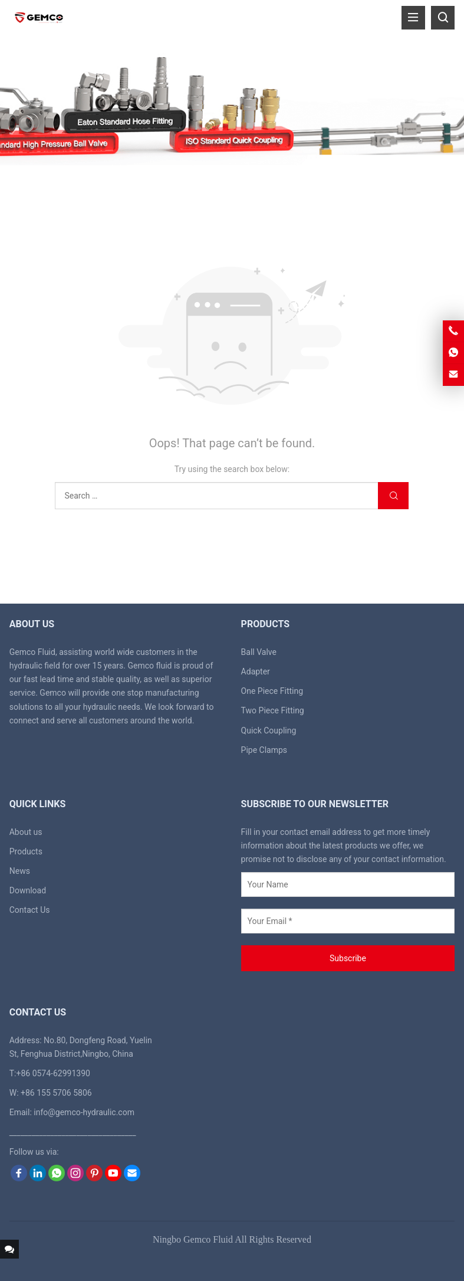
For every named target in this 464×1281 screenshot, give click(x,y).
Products (25, 851)
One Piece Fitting (272, 691)
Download (27, 890)
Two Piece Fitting (272, 710)
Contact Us (29, 910)
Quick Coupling (269, 730)
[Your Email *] (348, 921)
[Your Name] (348, 884)
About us (25, 832)
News (19, 871)
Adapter (255, 671)
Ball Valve (259, 652)
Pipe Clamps (264, 750)
